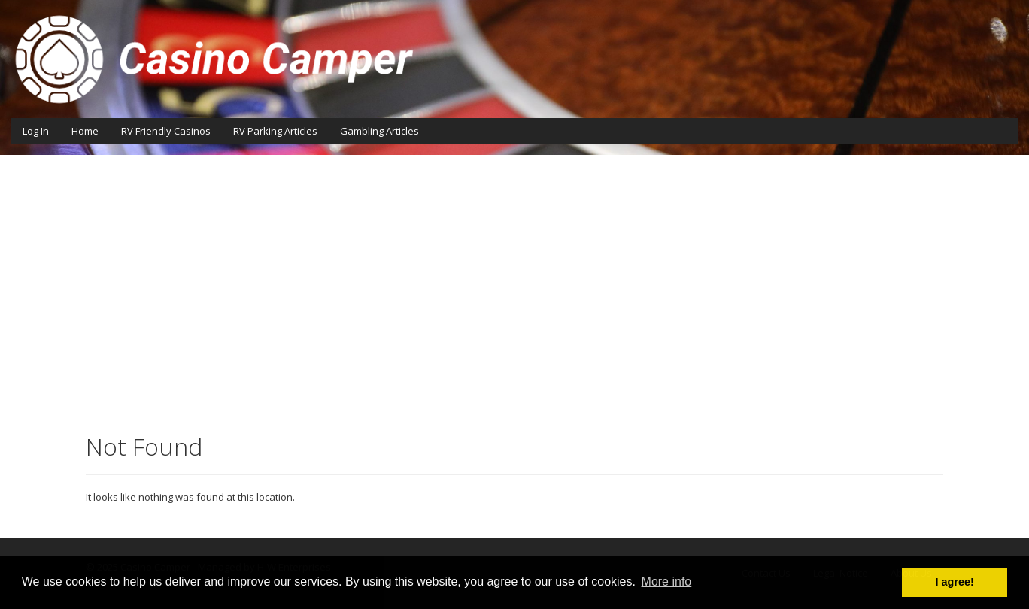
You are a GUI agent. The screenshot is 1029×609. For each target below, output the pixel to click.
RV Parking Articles (275, 131)
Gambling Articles (379, 131)
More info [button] (667, 581)
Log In (36, 131)
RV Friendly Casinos (166, 131)
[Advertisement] (514, 290)
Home (85, 131)
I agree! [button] (955, 582)
